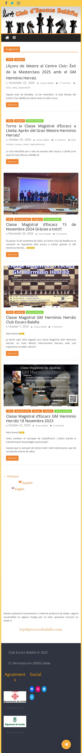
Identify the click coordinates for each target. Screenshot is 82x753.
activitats (9, 144)
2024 (10, 219)
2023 (10, 411)
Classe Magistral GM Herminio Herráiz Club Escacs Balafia (41, 319)
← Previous (11, 476)
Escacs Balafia (47, 83)
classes (18, 144)
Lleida (14, 88)
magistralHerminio (37, 144)
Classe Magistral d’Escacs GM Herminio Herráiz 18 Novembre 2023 (41, 418)
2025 (10, 59)
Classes (36, 411)
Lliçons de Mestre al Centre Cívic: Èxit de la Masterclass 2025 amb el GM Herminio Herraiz (41, 72)
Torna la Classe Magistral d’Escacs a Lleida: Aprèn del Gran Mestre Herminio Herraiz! (41, 130)
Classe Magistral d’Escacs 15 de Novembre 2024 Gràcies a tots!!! (41, 227)
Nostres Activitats (34, 121)
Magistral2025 (24, 88)
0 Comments (63, 83)
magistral (20, 59)
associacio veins (23, 219)
